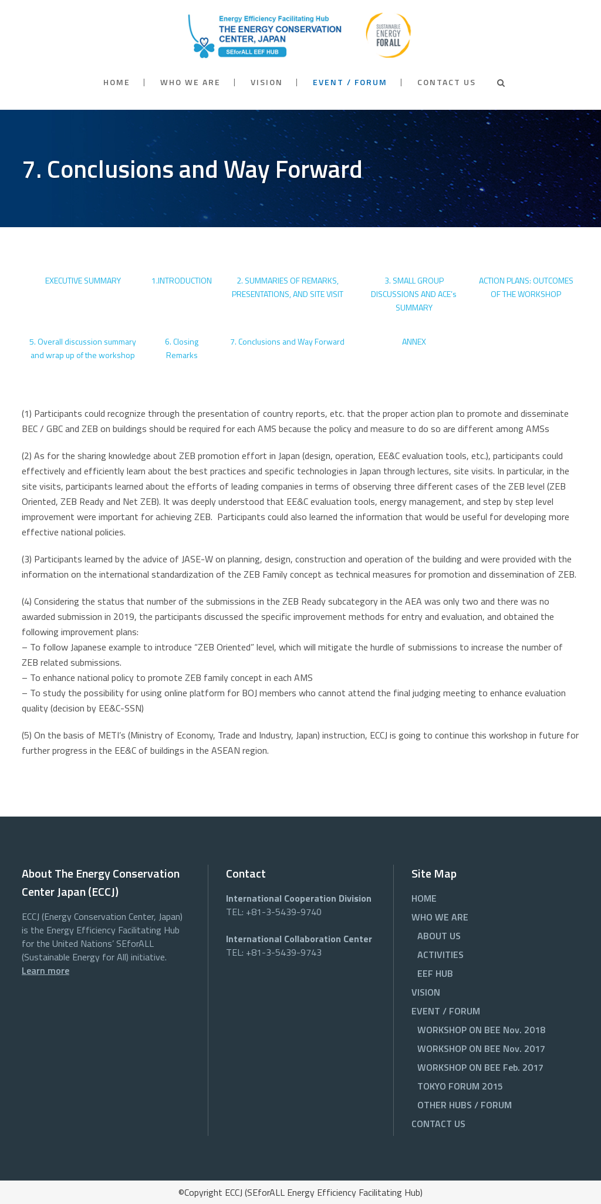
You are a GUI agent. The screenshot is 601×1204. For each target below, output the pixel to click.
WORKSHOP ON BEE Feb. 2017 (480, 1067)
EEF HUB (435, 973)
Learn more (45, 970)
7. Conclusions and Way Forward (287, 341)
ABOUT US (439, 935)
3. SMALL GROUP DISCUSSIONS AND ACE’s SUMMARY (414, 293)
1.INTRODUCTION (181, 280)
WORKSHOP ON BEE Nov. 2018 (481, 1029)
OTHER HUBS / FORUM (464, 1104)
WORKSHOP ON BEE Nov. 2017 (481, 1048)
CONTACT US (438, 1123)
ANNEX (414, 341)
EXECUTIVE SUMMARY (83, 280)
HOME (424, 898)
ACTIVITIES (440, 954)
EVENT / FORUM (445, 1010)
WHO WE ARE (439, 916)
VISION (425, 992)
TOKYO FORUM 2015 (460, 1086)
